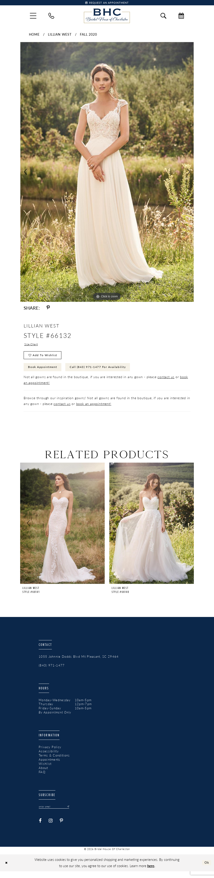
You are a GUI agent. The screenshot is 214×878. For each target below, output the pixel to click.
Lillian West (60, 35)
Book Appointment (46, 372)
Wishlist (45, 770)
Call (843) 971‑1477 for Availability (109, 372)
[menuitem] (33, 17)
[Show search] (163, 16)
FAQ (42, 778)
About (43, 774)
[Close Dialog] (7, 870)
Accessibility (49, 757)
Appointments (49, 765)
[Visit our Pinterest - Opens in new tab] (61, 827)
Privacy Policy (50, 753)
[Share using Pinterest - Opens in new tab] (48, 309)
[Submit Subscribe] (72, 813)
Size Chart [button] (32, 345)
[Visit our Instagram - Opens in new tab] (50, 827)
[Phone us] (51, 16)
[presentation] (62, 529)
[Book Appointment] (107, 3)
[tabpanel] (107, 173)
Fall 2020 (88, 35)
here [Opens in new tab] (150, 872)
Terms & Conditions (54, 761)
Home (34, 35)
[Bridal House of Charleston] (107, 16)
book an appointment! (93, 409)
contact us (165, 382)
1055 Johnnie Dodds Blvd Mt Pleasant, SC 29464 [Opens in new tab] (79, 662)
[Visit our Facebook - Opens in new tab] (40, 827)
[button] (33, 17)
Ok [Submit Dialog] (206, 869)
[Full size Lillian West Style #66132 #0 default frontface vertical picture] (107, 173)
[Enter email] (57, 813)
